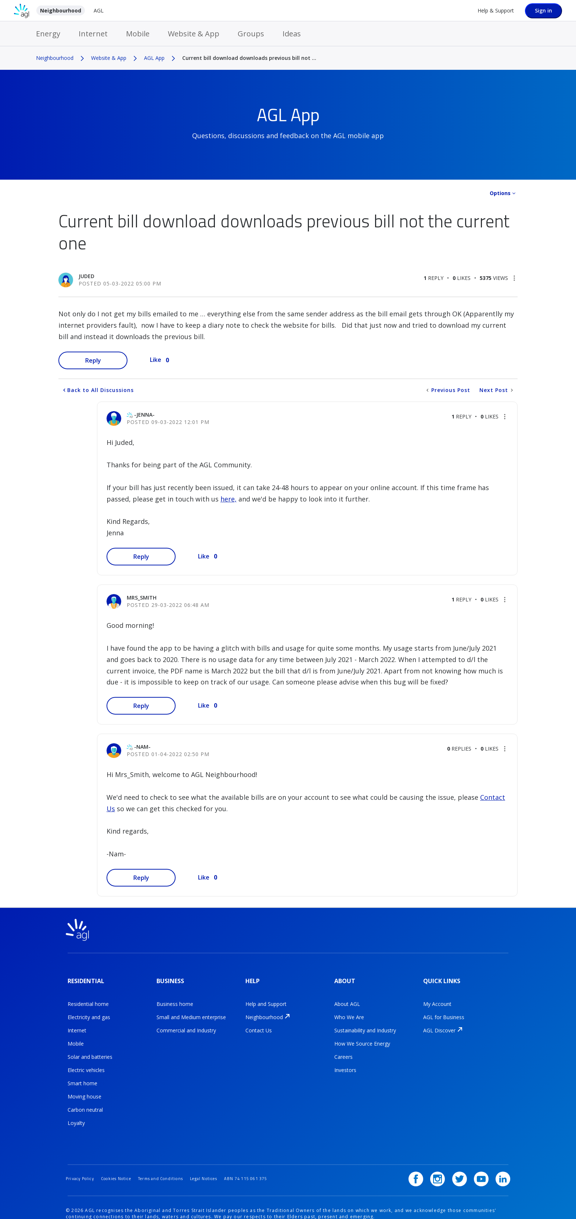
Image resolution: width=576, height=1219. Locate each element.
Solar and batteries (90, 1049)
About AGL (347, 996)
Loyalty (76, 1115)
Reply (93, 360)
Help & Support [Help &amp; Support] (496, 10)
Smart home (82, 1076)
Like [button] (155, 360)
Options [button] (500, 193)
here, (228, 499)
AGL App (154, 57)
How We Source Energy (362, 1036)
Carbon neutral (85, 1102)
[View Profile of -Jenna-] (144, 414)
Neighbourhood (60, 10)
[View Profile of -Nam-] (142, 746)
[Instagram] (445, 1159)
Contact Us (258, 1023)
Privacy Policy (82, 1158)
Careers (343, 1049)
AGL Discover (439, 1023)
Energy (48, 34)
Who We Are (349, 1010)
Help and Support (266, 996)
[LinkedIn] (503, 1159)
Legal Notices (223, 1158)
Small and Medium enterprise (191, 1010)
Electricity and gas (89, 1010)
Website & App (193, 34)
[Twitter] (464, 1159)
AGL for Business (443, 1010)
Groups (251, 34)
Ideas (291, 34)
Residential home (88, 996)
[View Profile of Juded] (86, 276)
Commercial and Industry (186, 1023)
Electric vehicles (86, 1063)
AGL (99, 10)
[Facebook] (426, 1159)
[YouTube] (483, 1159)
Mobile (138, 34)
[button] (514, 278)
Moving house (84, 1089)
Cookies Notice (123, 1158)
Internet (93, 34)
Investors (345, 1063)
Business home (174, 996)
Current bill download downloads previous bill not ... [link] (249, 57)
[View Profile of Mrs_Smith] (141, 597)
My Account (437, 996)
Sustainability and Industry (365, 1023)
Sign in (543, 10)
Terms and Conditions (174, 1158)
